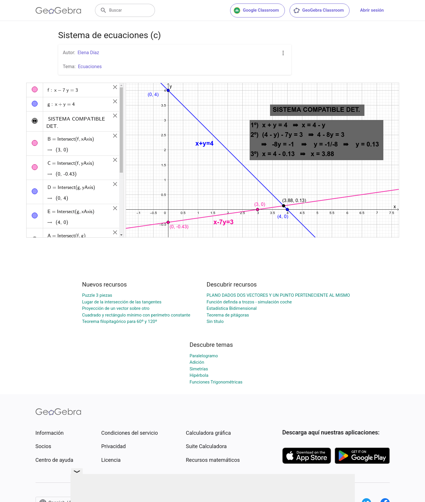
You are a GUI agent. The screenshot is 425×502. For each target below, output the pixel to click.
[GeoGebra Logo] (58, 10)
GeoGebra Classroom (318, 10)
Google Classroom (256, 10)
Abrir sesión (372, 10)
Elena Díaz (88, 52)
